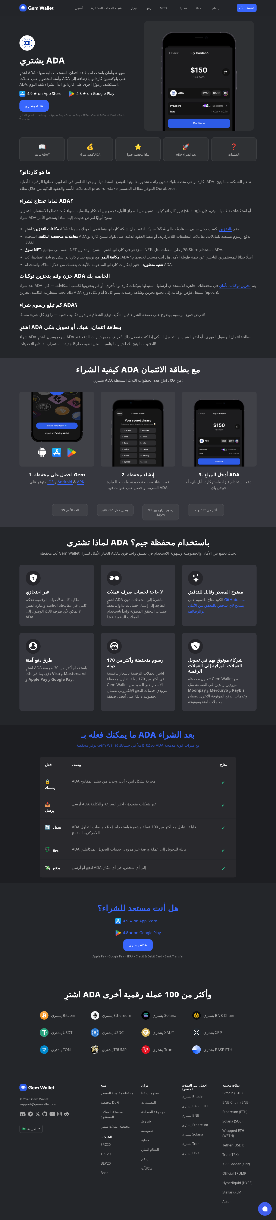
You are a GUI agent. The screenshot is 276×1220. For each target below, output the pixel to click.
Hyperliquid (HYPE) (237, 1182)
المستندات (148, 1102)
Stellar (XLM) (232, 1192)
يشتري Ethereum (195, 1125)
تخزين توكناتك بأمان (235, 285)
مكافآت (146, 1168)
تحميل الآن (246, 8)
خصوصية (147, 1130)
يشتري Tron (191, 1143)
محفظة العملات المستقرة (112, 1114)
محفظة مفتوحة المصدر (117, 1093)
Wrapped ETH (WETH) (233, 1133)
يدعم (144, 1158)
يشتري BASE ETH (195, 1106)
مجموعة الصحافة (153, 1111)
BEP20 (106, 1163)
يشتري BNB (190, 1115)
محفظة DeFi (110, 1102)
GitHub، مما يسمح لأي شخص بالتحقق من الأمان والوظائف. (216, 605)
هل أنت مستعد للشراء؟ (138, 907)
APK (80, 481)
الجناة (199, 8)
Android (65, 481)
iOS (51, 481)
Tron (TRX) (230, 1154)
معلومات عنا (150, 1093)
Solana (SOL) (232, 1121)
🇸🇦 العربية (30, 1129)
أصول (79, 8)
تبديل (133, 8)
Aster (226, 1201)
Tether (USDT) (233, 1145)
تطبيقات (181, 8)
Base (104, 1172)
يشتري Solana (192, 1134)
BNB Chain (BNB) (236, 1102)
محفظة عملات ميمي (115, 1126)
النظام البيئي (150, 1149)
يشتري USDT (191, 1153)
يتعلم (215, 8)
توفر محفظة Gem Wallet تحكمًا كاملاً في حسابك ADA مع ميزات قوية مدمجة (138, 745)
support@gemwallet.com (38, 1104)
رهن (148, 8)
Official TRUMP (234, 1173)
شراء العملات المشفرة (106, 8)
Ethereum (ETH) (234, 1111)
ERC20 (106, 1144)
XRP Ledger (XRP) (236, 1164)
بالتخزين (225, 228)
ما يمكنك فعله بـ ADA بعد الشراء (138, 734)
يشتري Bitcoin (192, 1096)
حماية (145, 1140)
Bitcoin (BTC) (232, 1093)
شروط (146, 1121)
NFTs (163, 8)
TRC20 (106, 1154)
